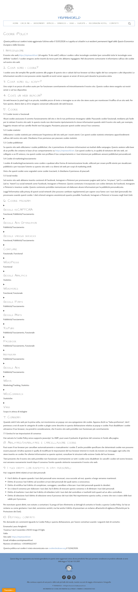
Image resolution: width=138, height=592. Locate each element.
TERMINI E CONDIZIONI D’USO (86, 589)
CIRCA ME (25, 23)
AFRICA (50, 23)
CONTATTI (114, 23)
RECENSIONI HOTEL (98, 23)
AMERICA (61, 23)
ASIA (72, 23)
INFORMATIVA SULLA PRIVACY (67, 589)
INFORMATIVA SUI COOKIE (50, 589)
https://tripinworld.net (28, 55)
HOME (15, 23)
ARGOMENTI (39, 23)
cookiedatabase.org (57, 548)
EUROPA (81, 23)
